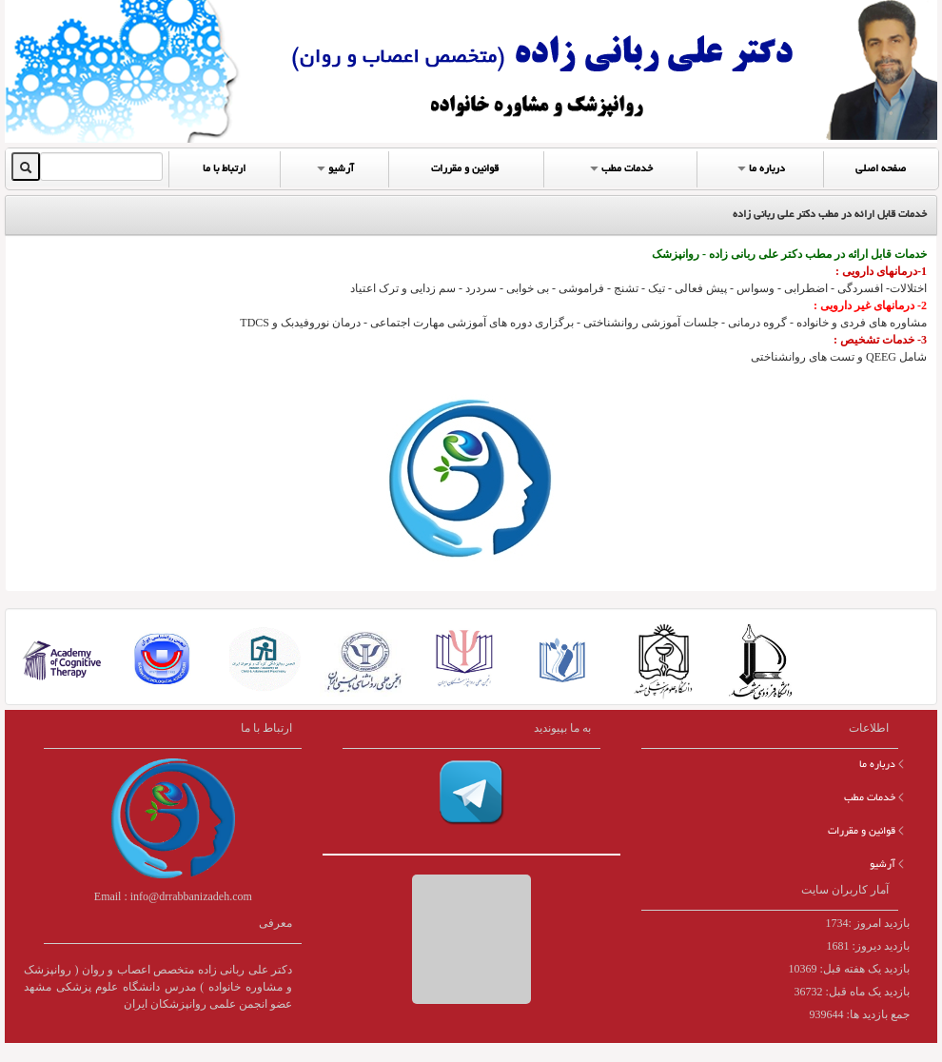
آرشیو (333, 167)
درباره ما (759, 167)
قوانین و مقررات (465, 169)
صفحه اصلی (880, 169)
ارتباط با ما (224, 169)
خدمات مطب (619, 167)
